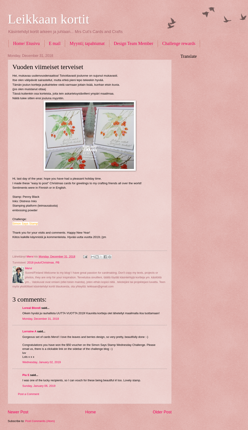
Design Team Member (133, 43)
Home (90, 412)
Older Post (162, 412)
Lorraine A (29, 331)
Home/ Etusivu (26, 43)
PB (57, 262)
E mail (55, 43)
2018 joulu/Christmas (40, 262)
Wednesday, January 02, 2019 (41, 362)
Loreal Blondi (31, 308)
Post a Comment (28, 394)
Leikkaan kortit (48, 19)
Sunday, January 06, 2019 (38, 385)
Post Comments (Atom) (40, 421)
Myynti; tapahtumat (87, 43)
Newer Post (18, 412)
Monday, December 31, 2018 (40, 318)
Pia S (25, 375)
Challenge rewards (178, 43)
